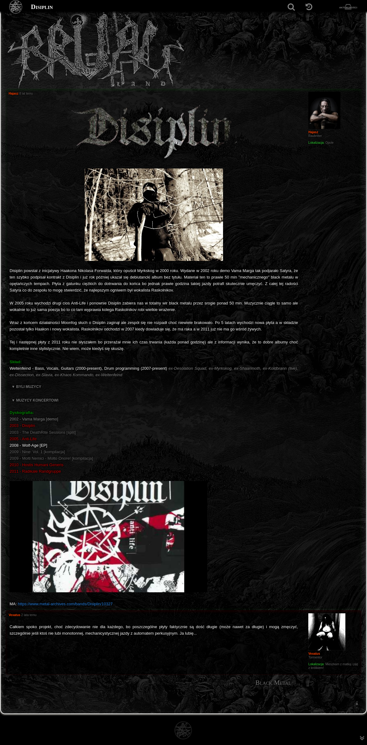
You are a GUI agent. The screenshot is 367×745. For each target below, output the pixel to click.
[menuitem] (356, 703)
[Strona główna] (16, 7)
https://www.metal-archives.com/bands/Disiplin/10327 (65, 604)
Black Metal (273, 682)
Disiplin (42, 7)
